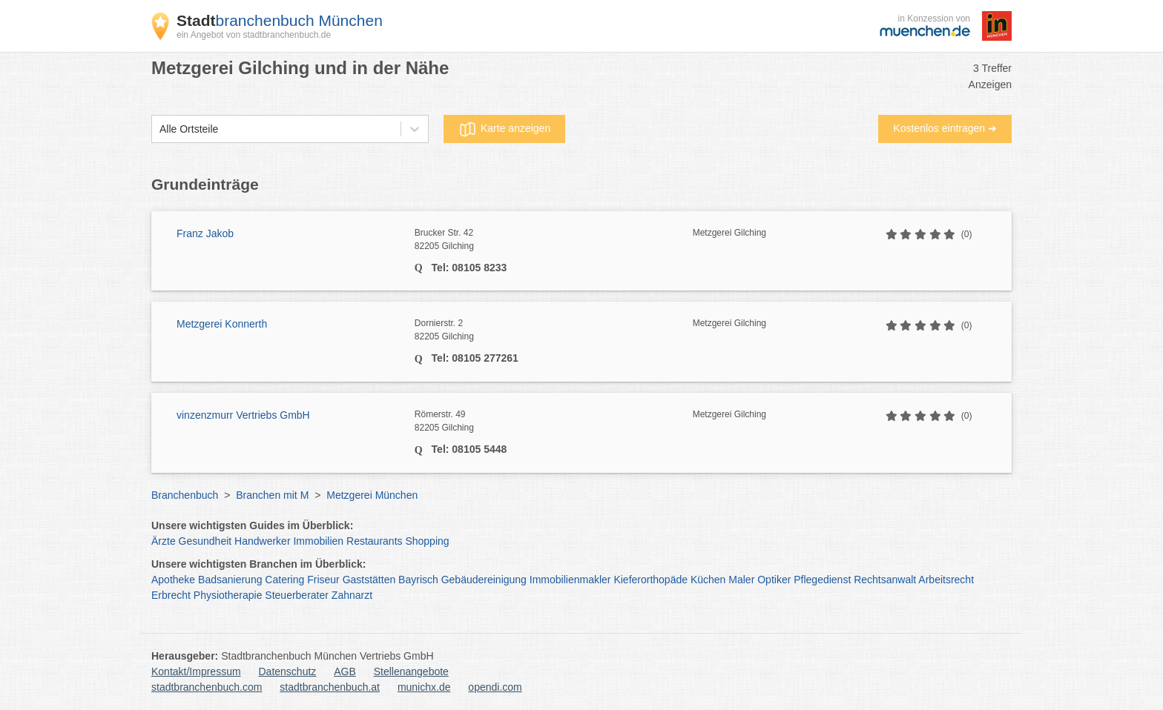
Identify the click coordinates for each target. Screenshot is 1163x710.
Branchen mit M (272, 495)
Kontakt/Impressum (196, 671)
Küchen (708, 579)
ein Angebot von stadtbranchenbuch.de (254, 35)
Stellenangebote (411, 671)
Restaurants (374, 541)
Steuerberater (297, 595)
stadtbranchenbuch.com (206, 687)
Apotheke (173, 579)
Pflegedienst (822, 579)
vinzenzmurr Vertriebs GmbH (243, 415)
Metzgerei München (372, 495)
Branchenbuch (184, 495)
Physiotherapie (228, 595)
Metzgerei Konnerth (222, 324)
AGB (345, 671)
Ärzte (163, 541)
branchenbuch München (280, 20)
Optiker (774, 579)
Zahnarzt (352, 595)
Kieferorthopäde (650, 579)
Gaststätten (369, 579)
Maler (741, 579)
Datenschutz (288, 671)
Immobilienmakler (570, 579)
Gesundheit (205, 541)
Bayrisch (418, 579)
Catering (284, 579)
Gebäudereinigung (484, 579)
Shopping (427, 541)
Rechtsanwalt (885, 579)
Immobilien (318, 541)
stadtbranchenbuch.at (330, 687)
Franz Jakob (205, 233)
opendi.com (494, 687)
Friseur (323, 579)
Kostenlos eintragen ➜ (945, 128)
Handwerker (262, 541)
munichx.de (424, 687)
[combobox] (159, 129)
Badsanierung (230, 579)
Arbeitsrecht (946, 579)
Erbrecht (171, 595)
